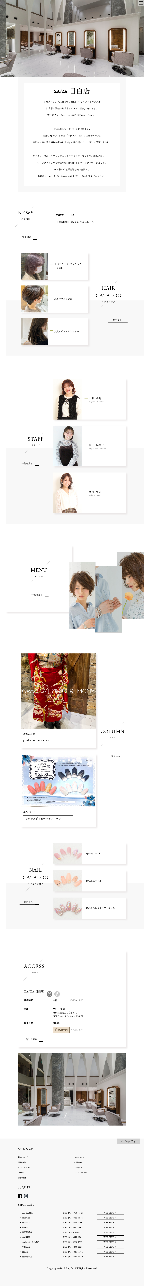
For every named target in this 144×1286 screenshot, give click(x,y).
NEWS (26, 215)
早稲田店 (26, 1247)
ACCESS (34, 968)
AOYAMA (27, 1213)
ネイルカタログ (81, 1173)
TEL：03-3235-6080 (72, 1223)
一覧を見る (25, 237)
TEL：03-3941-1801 (73, 1237)
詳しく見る (31, 1039)
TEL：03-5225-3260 (72, 1242)
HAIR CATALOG (109, 294)
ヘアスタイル (24, 1168)
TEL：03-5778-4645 (73, 1213)
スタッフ (78, 1168)
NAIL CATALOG (36, 876)
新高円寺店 (27, 1257)
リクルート (79, 1157)
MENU (39, 572)
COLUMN (112, 733)
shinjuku (26, 1218)
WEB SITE (109, 1213)
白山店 (25, 1252)
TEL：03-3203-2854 (72, 1247)
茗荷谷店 (26, 1237)
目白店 (25, 1228)
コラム (21, 1173)
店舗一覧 (78, 1163)
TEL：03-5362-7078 (73, 1218)
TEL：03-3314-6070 (73, 1257)
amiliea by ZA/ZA (30, 1242)
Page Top (130, 1141)
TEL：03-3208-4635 (72, 1232)
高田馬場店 (27, 1232)
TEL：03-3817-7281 (73, 1252)
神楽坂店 (26, 1223)
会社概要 (22, 1178)
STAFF (36, 441)
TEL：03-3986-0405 (73, 1228)
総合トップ (23, 1157)
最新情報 (22, 1163)
